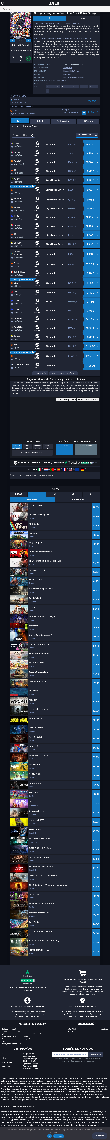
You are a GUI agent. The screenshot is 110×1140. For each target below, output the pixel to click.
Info (49, 18)
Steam (66, 77)
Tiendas (69, 1031)
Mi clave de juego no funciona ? (15, 1036)
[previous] (12, 40)
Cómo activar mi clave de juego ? (16, 1039)
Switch (63, 80)
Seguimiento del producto (32, 453)
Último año (27, 447)
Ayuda (99, 1135)
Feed (83, 18)
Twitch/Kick (71, 1029)
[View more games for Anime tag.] (75, 88)
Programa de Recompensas (29, 1054)
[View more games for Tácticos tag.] (93, 88)
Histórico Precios (31, 126)
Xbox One (56, 80)
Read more (58, 1136)
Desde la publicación (16, 447)
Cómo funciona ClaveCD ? (13, 1031)
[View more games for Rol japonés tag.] (66, 88)
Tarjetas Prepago (30, 1058)
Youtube (104, 1029)
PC (3, 1053)
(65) (80, 462)
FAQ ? (4, 1041)
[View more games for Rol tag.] (58, 88)
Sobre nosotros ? (9, 1029)
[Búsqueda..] (55, 9)
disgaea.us (67, 68)
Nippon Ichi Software (71, 71)
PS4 (50, 80)
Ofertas (15, 126)
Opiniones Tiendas (30, 1063)
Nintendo (6, 1066)
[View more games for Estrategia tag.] (51, 88)
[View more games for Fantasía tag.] (84, 88)
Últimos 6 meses (37, 447)
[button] (74, 113)
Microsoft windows (77, 77)
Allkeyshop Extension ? (11, 1044)
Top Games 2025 (30, 1066)
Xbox (4, 1058)
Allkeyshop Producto (31, 1068)
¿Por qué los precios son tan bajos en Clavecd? (21, 1034)
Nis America (67, 74)
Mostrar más (40, 373)
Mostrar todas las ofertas (64, 373)
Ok (50, 1136)
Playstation (7, 1062)
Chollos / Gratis (29, 1061)
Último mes (47, 447)
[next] (28, 40)
